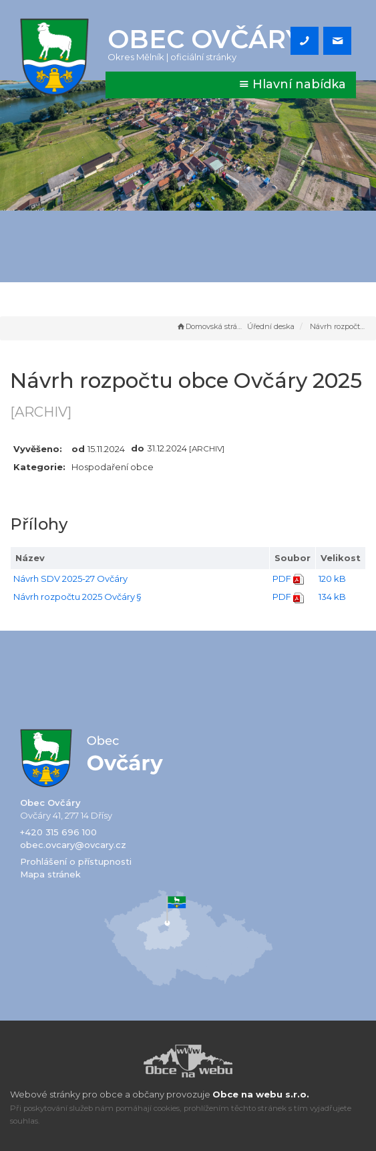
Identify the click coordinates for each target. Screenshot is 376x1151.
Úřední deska (271, 326)
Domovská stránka (210, 326)
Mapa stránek (50, 874)
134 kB (332, 596)
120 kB (332, 578)
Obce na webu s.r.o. (260, 1094)
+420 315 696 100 (58, 832)
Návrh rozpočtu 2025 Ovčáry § (77, 596)
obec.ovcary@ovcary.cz (73, 844)
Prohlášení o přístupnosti (76, 861)
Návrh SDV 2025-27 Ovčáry (70, 578)
